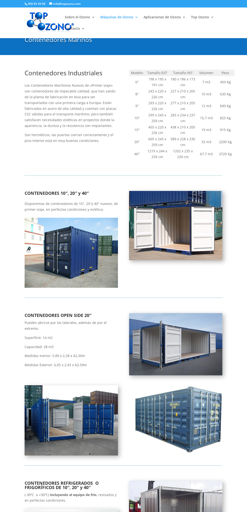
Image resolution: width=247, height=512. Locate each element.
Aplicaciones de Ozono (162, 17)
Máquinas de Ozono (116, 17)
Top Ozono (200, 17)
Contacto (72, 29)
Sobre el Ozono (77, 17)
